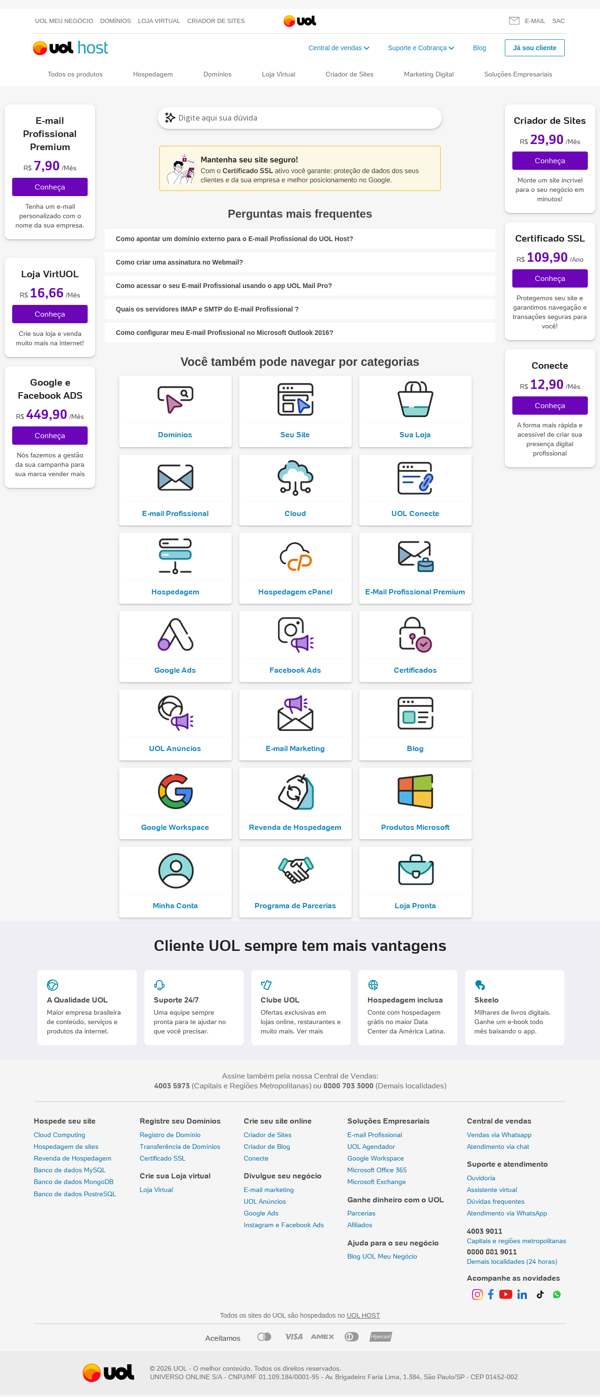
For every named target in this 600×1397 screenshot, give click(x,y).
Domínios (115, 20)
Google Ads (261, 1216)
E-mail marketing (269, 1192)
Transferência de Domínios (180, 1149)
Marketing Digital (429, 74)
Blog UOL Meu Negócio (382, 1259)
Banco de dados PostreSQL (75, 1196)
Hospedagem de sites (66, 1149)
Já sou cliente (535, 48)
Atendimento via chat (498, 1149)
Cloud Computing (59, 1137)
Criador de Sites (216, 20)
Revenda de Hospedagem (73, 1161)
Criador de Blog (267, 1149)
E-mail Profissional (374, 1137)
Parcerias (361, 1216)
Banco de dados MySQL (70, 1173)
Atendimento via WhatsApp (507, 1216)
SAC (558, 20)
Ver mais (310, 1033)
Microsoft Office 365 (377, 1173)
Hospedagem (153, 74)
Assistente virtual (492, 1192)
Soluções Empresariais (518, 74)
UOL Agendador (371, 1149)
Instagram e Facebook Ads (284, 1227)
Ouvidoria (481, 1180)
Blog (479, 48)
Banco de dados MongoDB (73, 1184)
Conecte (256, 1161)
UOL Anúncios (265, 1204)
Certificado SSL (163, 1161)
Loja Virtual (159, 20)
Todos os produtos (75, 74)
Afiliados (359, 1227)
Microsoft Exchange (376, 1184)
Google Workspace (375, 1161)
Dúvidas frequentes (496, 1204)
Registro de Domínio (170, 1137)
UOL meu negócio (64, 20)
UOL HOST (363, 1318)
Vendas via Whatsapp (499, 1137)
